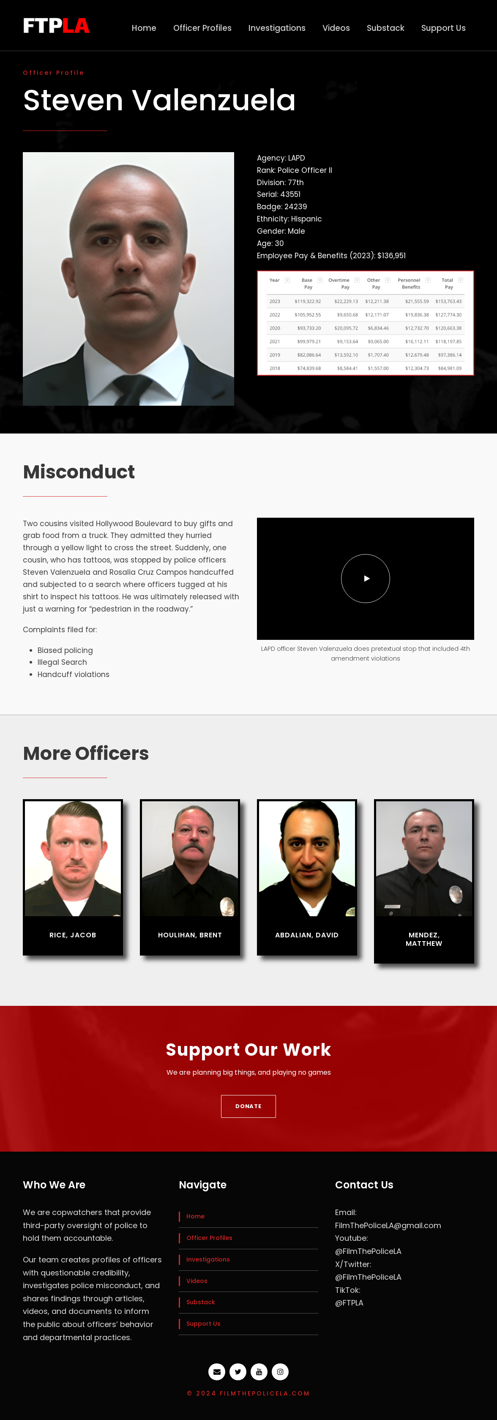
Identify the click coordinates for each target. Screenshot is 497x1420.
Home (144, 28)
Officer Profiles (202, 28)
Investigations (277, 28)
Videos (336, 28)
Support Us (443, 28)
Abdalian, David (307, 935)
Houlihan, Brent (190, 935)
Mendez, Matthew (424, 939)
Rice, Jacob (72, 935)
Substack (385, 28)
